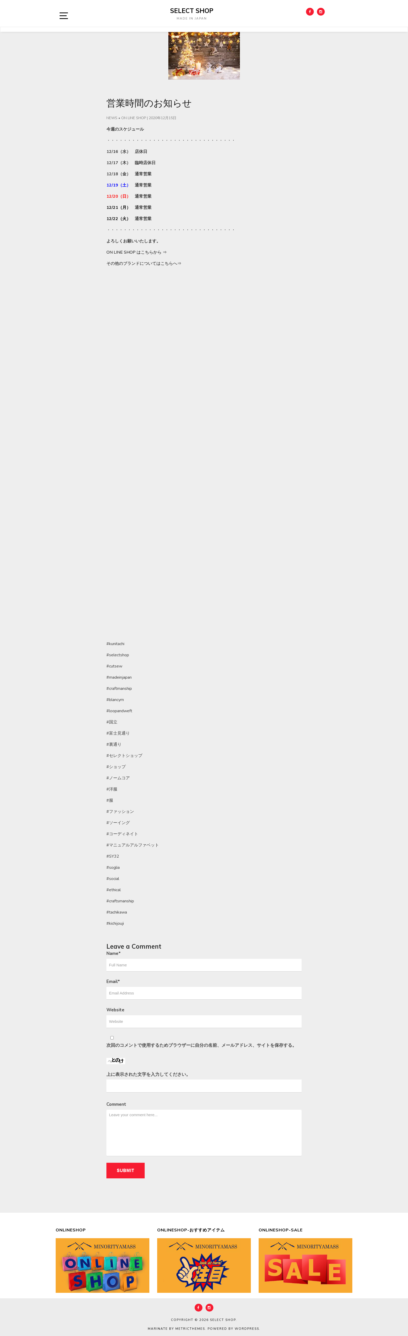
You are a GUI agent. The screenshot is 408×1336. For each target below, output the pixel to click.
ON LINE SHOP (133, 117)
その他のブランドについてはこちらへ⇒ (143, 263)
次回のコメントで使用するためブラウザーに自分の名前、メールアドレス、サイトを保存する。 (201, 1045)
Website (115, 1010)
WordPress (247, 1329)
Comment (116, 1104)
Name (113, 953)
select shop (191, 11)
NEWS (111, 117)
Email (113, 982)
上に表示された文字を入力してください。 (148, 1074)
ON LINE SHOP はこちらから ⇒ (136, 252)
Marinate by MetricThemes (176, 1329)
